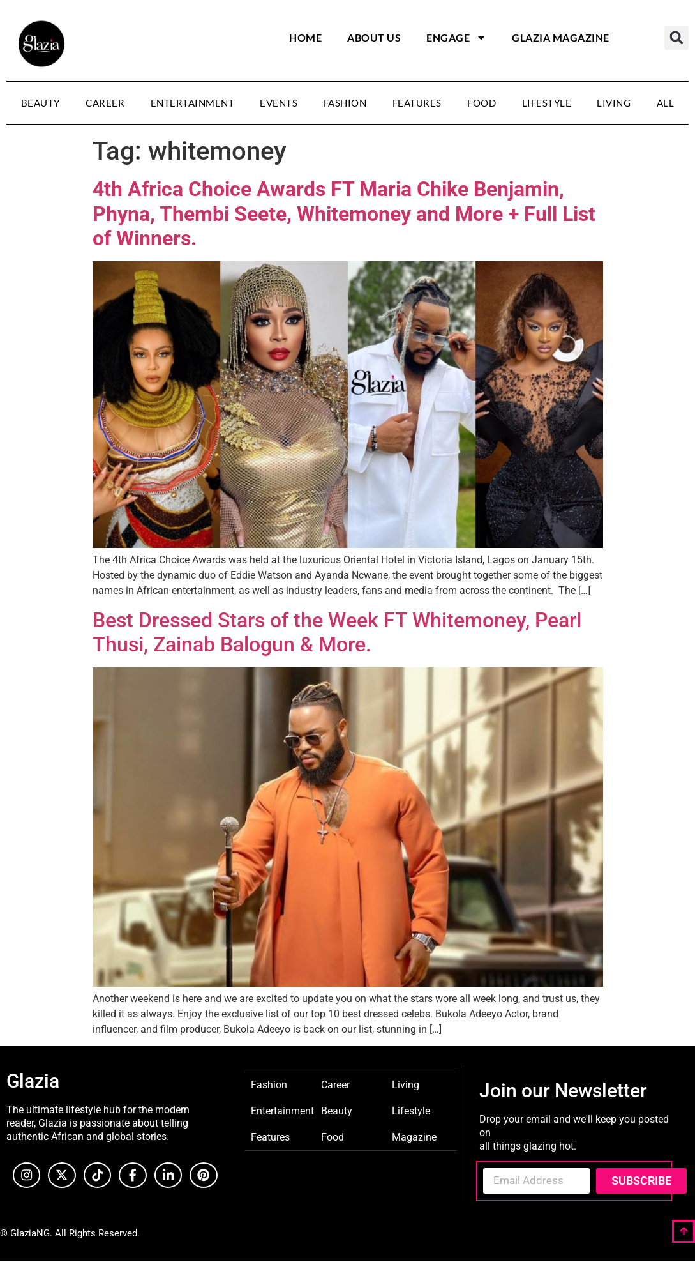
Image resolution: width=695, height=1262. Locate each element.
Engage (456, 37)
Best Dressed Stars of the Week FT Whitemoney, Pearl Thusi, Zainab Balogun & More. (337, 632)
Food (481, 103)
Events (278, 103)
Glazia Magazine (560, 37)
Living (614, 103)
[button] (676, 38)
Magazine (414, 1136)
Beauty (40, 103)
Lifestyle (547, 103)
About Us (374, 37)
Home (305, 37)
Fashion (345, 103)
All (666, 103)
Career (105, 103)
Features (417, 103)
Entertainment (193, 103)
